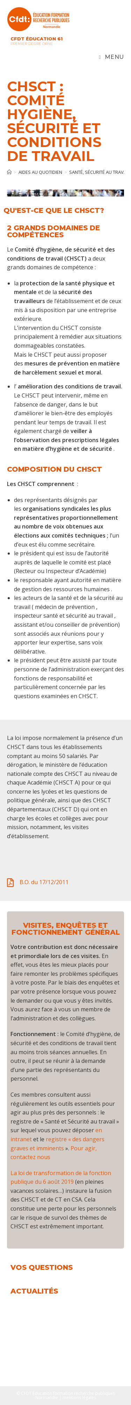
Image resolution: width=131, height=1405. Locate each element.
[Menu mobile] (111, 57)
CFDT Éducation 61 (36, 38)
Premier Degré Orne (31, 43)
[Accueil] (9, 172)
